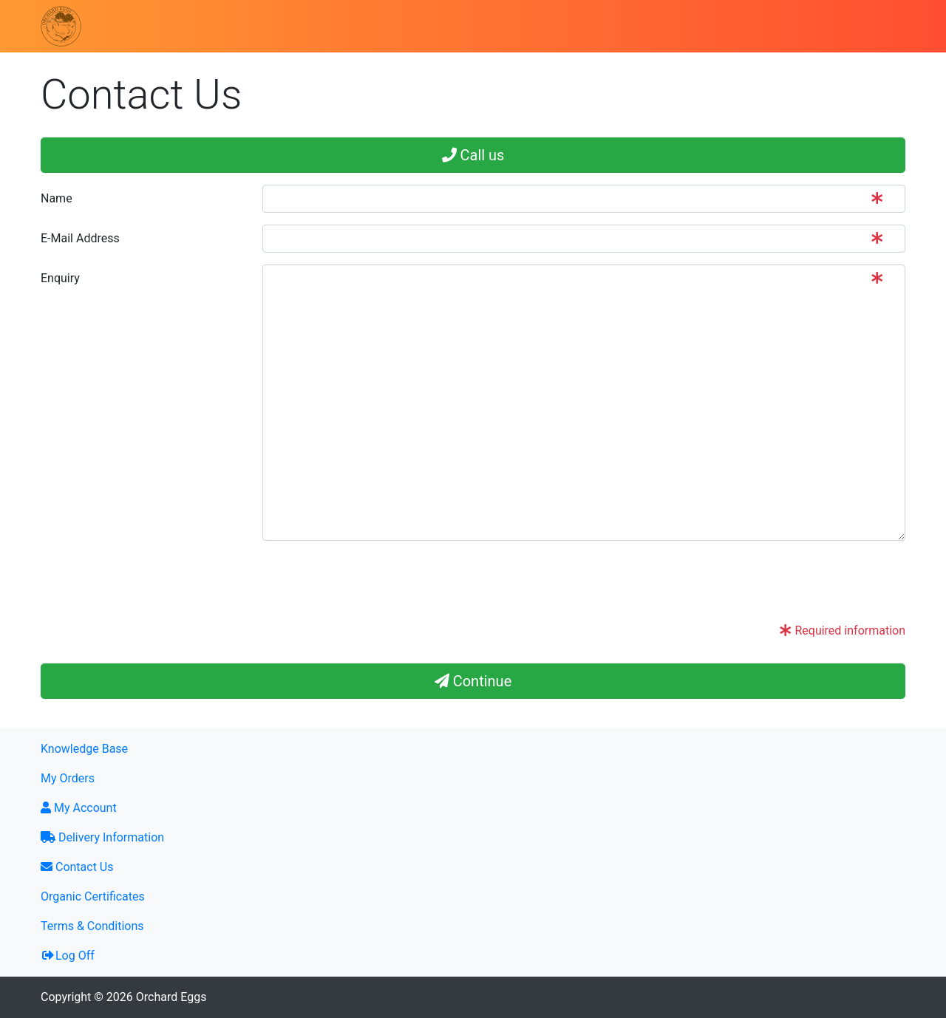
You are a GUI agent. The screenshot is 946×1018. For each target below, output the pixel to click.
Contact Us (77, 867)
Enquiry (60, 278)
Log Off (68, 956)
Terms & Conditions (92, 926)
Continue (473, 681)
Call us (473, 155)
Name (56, 198)
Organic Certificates (93, 896)
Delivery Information (102, 837)
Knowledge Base (84, 749)
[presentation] (374, 581)
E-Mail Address (80, 238)
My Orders (68, 778)
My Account (79, 808)
